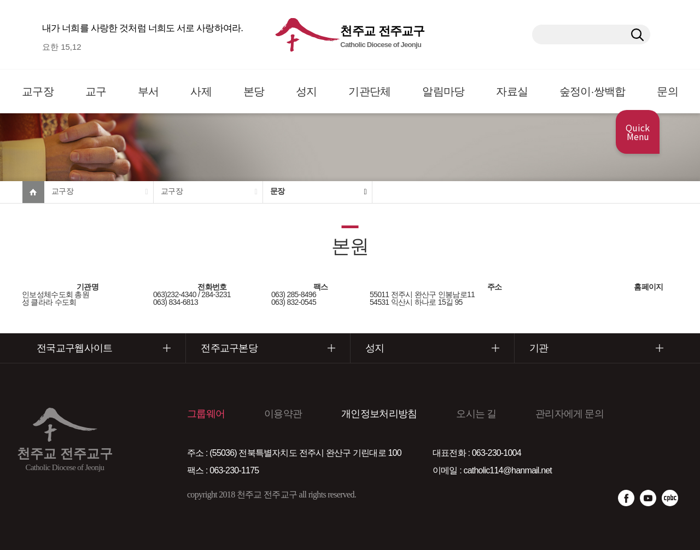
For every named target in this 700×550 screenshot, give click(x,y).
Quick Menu (638, 132)
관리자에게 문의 (569, 413)
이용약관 (283, 413)
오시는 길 (476, 413)
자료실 (512, 91)
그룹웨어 (206, 413)
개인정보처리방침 (379, 413)
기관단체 (369, 91)
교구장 (38, 91)
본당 (254, 91)
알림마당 (443, 91)
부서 (148, 91)
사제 (201, 91)
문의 (667, 91)
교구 (96, 91)
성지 (306, 91)
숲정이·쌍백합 (592, 91)
